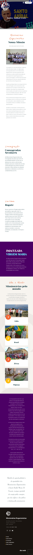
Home (7, 536)
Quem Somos (9, 538)
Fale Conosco (9, 544)
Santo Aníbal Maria (10, 542)
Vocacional (8, 540)
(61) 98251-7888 (13, 527)
